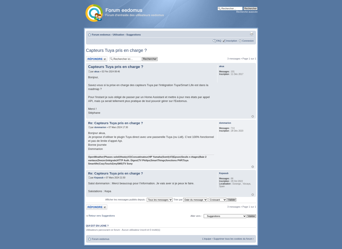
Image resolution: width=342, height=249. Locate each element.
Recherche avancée (247, 11)
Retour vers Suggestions (102, 215)
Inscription (231, 40)
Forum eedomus (101, 34)
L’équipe (206, 238)
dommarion (100, 127)
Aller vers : (196, 216)
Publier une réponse (96, 59)
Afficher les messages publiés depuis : (139, 199)
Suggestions (133, 34)
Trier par (190, 199)
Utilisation (118, 34)
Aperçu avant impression (251, 34)
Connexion (248, 40)
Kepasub (98, 177)
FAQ (218, 40)
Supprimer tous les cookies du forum (233, 238)
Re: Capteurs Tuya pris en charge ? (115, 123)
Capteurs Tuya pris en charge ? (116, 50)
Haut (252, 116)
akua (96, 71)
